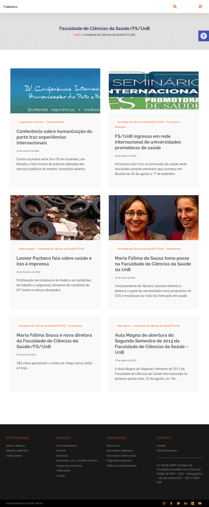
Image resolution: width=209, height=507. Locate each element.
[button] (203, 36)
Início (77, 34)
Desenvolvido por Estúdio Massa (24, 503)
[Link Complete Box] (55, 127)
